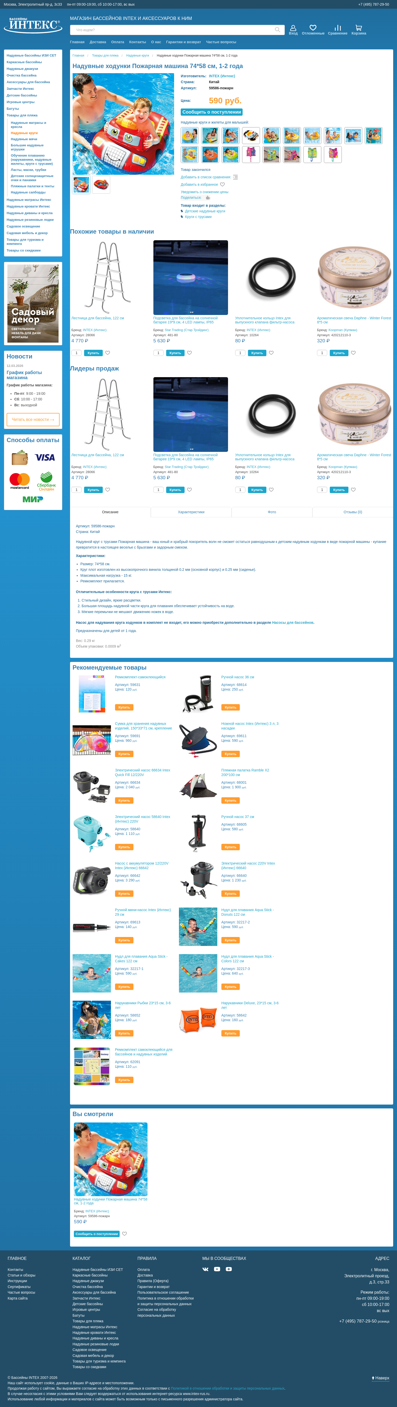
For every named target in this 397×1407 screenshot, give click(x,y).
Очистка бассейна (22, 75)
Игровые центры (21, 102)
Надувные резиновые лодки (30, 220)
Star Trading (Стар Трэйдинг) (187, 330)
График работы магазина (24, 375)
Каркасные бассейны (24, 62)
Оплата (117, 42)
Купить (93, 353)
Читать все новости (33, 419)
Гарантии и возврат (183, 42)
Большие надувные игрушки (27, 147)
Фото (272, 512)
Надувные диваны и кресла (30, 213)
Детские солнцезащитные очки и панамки (32, 178)
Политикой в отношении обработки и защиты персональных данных (228, 1388)
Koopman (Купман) (342, 330)
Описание (110, 512)
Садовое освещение (23, 226)
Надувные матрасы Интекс (29, 200)
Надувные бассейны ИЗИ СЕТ (31, 55)
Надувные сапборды (28, 192)
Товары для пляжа (22, 115)
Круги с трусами (198, 217)
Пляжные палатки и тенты (32, 186)
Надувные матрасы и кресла (28, 125)
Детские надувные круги (205, 211)
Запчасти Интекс (20, 89)
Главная (77, 42)
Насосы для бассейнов (292, 622)
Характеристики (191, 512)
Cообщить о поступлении (212, 112)
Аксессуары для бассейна (28, 82)
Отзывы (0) (353, 512)
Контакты (137, 42)
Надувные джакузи (22, 69)
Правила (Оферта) (153, 1281)
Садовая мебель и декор (27, 233)
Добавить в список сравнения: (206, 177)
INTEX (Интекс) (222, 76)
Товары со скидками (24, 250)
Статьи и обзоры (21, 1275)
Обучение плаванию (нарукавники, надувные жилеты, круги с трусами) (32, 160)
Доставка (98, 42)
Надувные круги (24, 133)
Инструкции (17, 1281)
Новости (19, 356)
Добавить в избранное (199, 184)
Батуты (13, 109)
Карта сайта (18, 1298)
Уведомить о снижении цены (204, 192)
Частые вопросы (221, 42)
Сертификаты (19, 1287)
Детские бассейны (22, 95)
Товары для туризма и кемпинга (25, 242)
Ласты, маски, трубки (28, 170)
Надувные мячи (24, 139)
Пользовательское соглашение (163, 1292)
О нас (156, 42)
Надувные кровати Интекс (28, 206)
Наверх (380, 1378)
